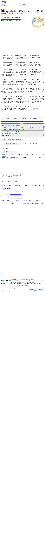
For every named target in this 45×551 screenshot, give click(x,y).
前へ (43, 206)
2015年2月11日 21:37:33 (8, 131)
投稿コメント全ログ (5, 203)
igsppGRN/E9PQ (25, 13)
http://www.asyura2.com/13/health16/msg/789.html (7, 12)
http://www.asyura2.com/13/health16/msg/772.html (13, 129)
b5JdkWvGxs (18, 125)
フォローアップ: (4, 148)
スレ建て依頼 (25, 203)
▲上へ (13, 206)
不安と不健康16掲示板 (32, 206)
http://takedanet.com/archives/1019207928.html (11, 19)
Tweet (2, 15)
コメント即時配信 (16, 203)
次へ (40, 206)
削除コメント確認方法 (34, 203)
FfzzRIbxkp (17, 131)
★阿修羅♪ (3, 1)
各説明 (40, 157)
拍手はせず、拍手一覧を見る (30, 118)
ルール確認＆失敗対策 (15, 197)
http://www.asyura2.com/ (23, 282)
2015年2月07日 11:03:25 (8, 125)
